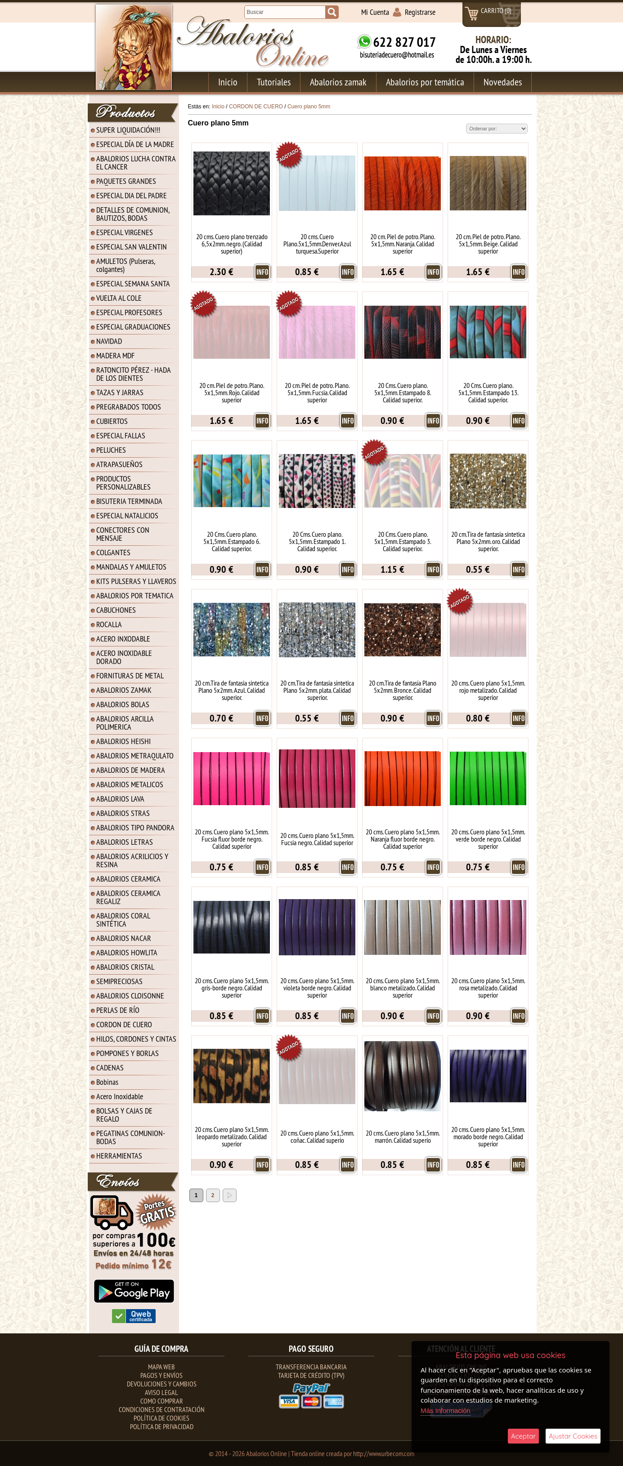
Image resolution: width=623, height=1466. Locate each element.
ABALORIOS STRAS (123, 813)
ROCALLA (109, 624)
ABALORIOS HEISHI (123, 741)
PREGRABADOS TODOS (128, 406)
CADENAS (110, 1067)
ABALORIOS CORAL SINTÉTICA (123, 919)
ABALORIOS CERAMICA (128, 878)
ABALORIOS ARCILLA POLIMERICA (125, 722)
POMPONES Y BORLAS (127, 1053)
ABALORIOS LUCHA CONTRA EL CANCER (136, 162)
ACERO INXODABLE (123, 638)
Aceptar (523, 1436)
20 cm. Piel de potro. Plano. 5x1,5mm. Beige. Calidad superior (488, 243)
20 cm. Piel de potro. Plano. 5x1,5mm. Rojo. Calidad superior (231, 392)
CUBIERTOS (112, 421)
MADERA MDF (115, 355)
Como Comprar (161, 1400)
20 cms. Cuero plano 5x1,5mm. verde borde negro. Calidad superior (488, 839)
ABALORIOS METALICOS (129, 784)
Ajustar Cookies (573, 1436)
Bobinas (107, 1082)
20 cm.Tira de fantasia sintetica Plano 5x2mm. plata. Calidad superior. (317, 690)
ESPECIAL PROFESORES (129, 312)
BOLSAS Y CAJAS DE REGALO (124, 1114)
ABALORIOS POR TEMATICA (135, 595)
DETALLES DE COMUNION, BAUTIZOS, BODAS (133, 214)
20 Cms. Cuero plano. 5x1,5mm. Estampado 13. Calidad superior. (488, 392)
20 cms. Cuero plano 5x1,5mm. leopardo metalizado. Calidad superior (232, 1136)
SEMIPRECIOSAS (119, 981)
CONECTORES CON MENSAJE (122, 534)
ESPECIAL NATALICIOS (127, 515)
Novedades (503, 82)
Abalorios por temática (425, 82)
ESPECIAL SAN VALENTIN (131, 246)
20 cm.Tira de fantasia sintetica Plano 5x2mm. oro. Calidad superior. (488, 541)
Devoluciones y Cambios (162, 1383)
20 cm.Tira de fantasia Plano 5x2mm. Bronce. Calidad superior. (402, 690)
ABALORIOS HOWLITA (126, 952)
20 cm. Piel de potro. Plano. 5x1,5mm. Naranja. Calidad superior (402, 243)
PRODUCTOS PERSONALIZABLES (123, 482)
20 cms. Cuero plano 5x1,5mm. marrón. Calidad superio (402, 1136)
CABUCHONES (116, 610)
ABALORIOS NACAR (123, 938)
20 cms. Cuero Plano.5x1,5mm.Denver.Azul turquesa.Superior (317, 243)
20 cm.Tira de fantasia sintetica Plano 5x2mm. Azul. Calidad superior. (232, 690)
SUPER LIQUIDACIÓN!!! (128, 130)
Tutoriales (274, 82)
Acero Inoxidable (119, 1096)
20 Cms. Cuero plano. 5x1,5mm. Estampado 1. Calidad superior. (317, 541)
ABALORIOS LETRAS (124, 842)
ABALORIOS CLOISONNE (130, 995)
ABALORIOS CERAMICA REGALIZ (128, 897)
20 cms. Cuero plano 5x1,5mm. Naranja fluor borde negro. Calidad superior (402, 839)
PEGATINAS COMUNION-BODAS (130, 1137)
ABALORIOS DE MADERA (130, 770)
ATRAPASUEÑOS (119, 464)
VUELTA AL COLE (119, 298)
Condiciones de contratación (162, 1409)
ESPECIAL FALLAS (120, 435)
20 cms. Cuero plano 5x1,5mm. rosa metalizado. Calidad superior (488, 987)
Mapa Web (161, 1366)
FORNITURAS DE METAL (130, 675)
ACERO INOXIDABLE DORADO (124, 657)
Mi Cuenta (375, 12)
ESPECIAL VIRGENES (124, 232)
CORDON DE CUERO (124, 1024)
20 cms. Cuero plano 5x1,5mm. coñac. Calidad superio (317, 1136)
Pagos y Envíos (161, 1375)
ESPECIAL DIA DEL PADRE (131, 195)
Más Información (446, 1410)
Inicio (228, 82)
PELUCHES (111, 450)
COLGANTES (113, 552)
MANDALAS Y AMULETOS (131, 566)
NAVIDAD (109, 341)
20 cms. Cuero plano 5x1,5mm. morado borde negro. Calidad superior (488, 1136)
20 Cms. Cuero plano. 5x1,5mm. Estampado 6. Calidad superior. (231, 541)
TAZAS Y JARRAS (119, 392)
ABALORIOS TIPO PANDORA (135, 827)
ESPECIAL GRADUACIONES (133, 326)
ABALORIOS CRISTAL (125, 967)
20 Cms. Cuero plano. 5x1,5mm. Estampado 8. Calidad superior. (402, 392)
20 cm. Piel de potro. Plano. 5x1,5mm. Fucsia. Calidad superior (317, 392)
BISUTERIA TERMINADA (129, 501)
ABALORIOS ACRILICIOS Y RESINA (132, 860)
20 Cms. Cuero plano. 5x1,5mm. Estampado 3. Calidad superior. (402, 541)
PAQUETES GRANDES (126, 181)
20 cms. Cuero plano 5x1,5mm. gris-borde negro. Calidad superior (232, 987)
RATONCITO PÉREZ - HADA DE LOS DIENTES (133, 374)
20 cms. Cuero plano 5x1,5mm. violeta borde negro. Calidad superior (317, 987)
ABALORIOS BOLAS (122, 704)
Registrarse (420, 12)
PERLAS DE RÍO (117, 1010)
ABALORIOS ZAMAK (124, 690)
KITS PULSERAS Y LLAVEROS (136, 581)
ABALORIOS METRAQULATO (135, 755)
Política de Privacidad (161, 1426)
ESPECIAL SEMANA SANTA (133, 283)
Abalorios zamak (338, 82)
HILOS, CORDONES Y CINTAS (136, 1039)
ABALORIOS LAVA (120, 798)
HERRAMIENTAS (119, 1155)
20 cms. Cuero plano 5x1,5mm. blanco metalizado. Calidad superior (402, 987)
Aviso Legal (161, 1392)
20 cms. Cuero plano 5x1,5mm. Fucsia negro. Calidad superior (317, 839)
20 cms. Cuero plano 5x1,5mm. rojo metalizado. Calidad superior (488, 690)
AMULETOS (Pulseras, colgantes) (125, 265)
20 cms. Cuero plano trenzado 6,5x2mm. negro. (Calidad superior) (232, 243)
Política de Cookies (161, 1417)
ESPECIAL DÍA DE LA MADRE (135, 144)
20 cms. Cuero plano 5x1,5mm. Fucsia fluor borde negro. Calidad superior (232, 839)
